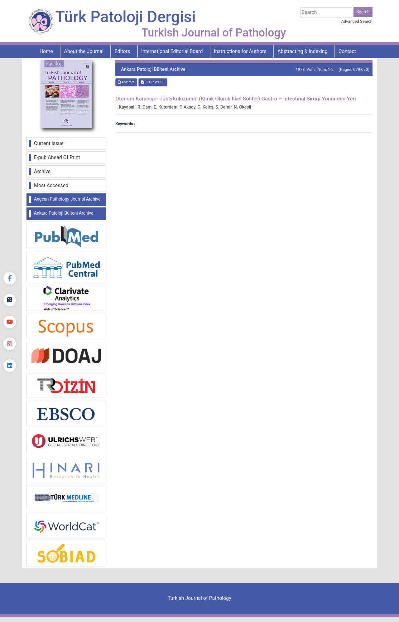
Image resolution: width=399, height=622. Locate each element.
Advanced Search (357, 21)
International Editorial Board (172, 51)
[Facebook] (9, 278)
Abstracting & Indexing (302, 51)
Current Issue (49, 143)
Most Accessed (51, 185)
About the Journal (83, 51)
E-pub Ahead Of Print (57, 157)
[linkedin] (9, 365)
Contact (347, 51)
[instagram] (9, 344)
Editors (122, 51)
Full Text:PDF (152, 82)
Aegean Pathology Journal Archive (67, 199)
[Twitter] (9, 300)
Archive (42, 171)
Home (46, 51)
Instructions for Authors (240, 51)
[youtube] (9, 322)
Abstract (126, 82)
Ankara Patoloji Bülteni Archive (63, 213)
